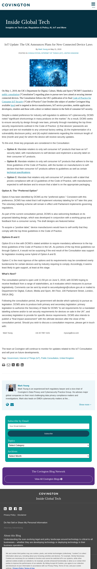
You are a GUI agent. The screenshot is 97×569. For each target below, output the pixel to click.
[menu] (48, 5)
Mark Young (43, 49)
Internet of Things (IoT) (52, 53)
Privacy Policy (10, 515)
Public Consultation (49, 358)
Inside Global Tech (28, 22)
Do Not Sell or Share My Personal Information (25, 522)
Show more (85, 405)
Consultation (34, 53)
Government (12, 358)
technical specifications (18, 172)
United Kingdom (71, 53)
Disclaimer (22, 515)
